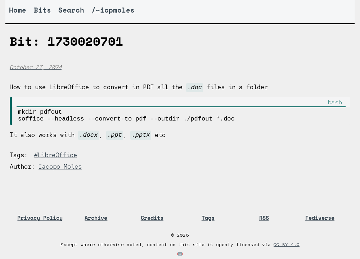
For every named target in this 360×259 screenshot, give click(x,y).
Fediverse (319, 218)
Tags (208, 218)
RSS (264, 218)
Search (71, 10)
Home (17, 10)
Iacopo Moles (60, 170)
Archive (96, 218)
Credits (152, 218)
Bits (42, 10)
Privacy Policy (40, 218)
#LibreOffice (55, 159)
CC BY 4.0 (287, 244)
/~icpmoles (113, 10)
